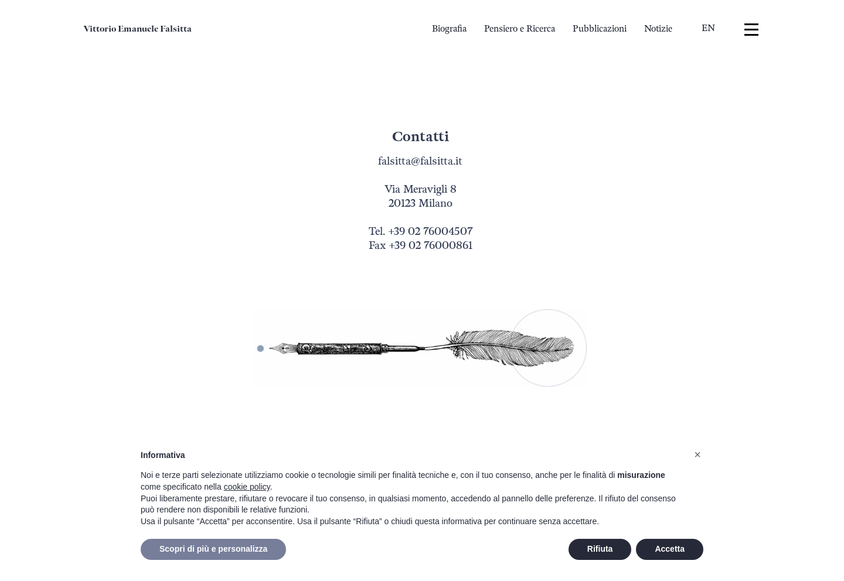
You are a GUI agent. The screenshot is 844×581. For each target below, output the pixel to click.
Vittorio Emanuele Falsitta (137, 29)
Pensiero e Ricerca (519, 29)
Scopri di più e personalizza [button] (213, 548)
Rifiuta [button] (600, 548)
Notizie (658, 29)
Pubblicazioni (600, 29)
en (708, 28)
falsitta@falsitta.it (420, 161)
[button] (697, 454)
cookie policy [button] (247, 486)
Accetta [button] (670, 548)
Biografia (449, 29)
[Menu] (751, 29)
